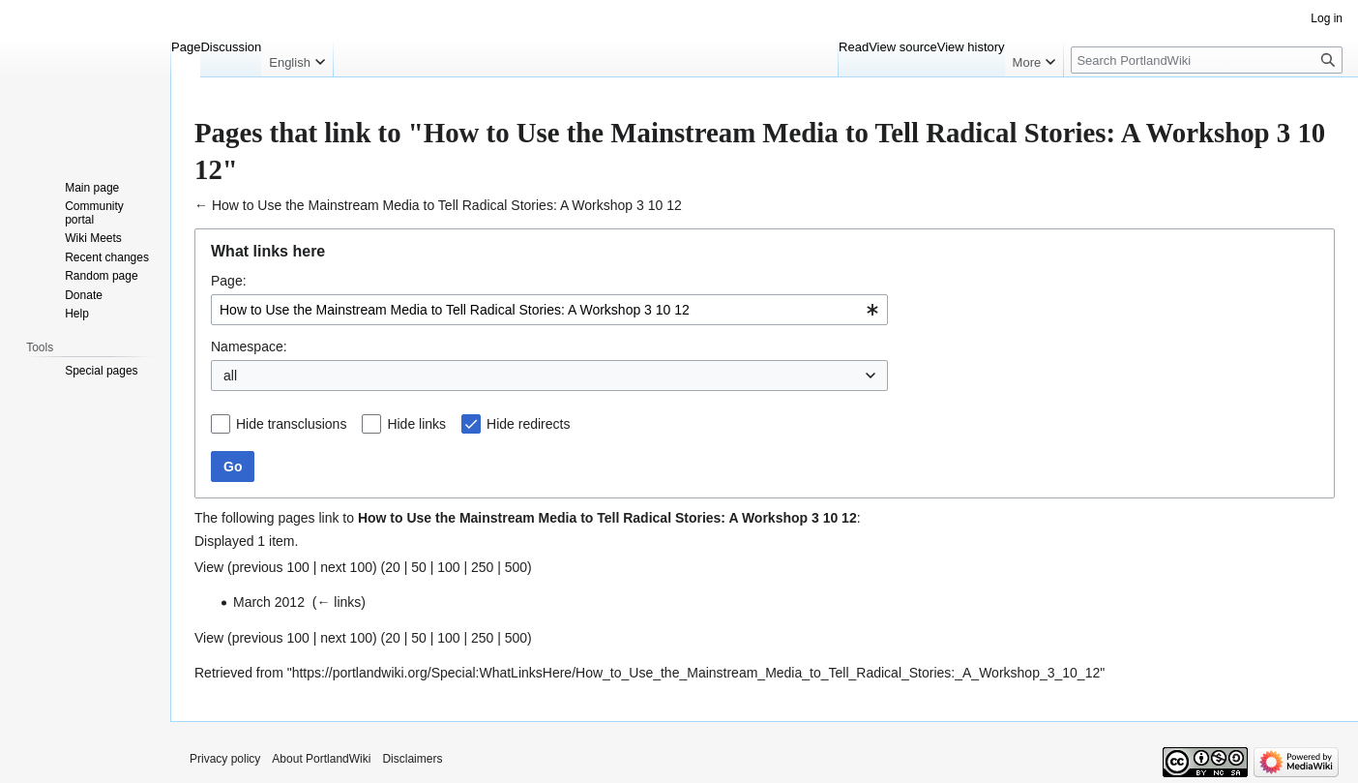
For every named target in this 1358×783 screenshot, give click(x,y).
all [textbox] (230, 375)
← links (338, 602)
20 (392, 567)
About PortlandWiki (321, 759)
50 (419, 567)
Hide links (416, 424)
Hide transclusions (291, 424)
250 (482, 567)
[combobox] (549, 309)
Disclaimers (412, 759)
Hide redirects (528, 424)
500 (516, 567)
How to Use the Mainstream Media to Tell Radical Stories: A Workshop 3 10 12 (447, 205)
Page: (229, 280)
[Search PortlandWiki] (1207, 60)
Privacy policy (225, 759)
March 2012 (269, 602)
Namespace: (249, 346)
